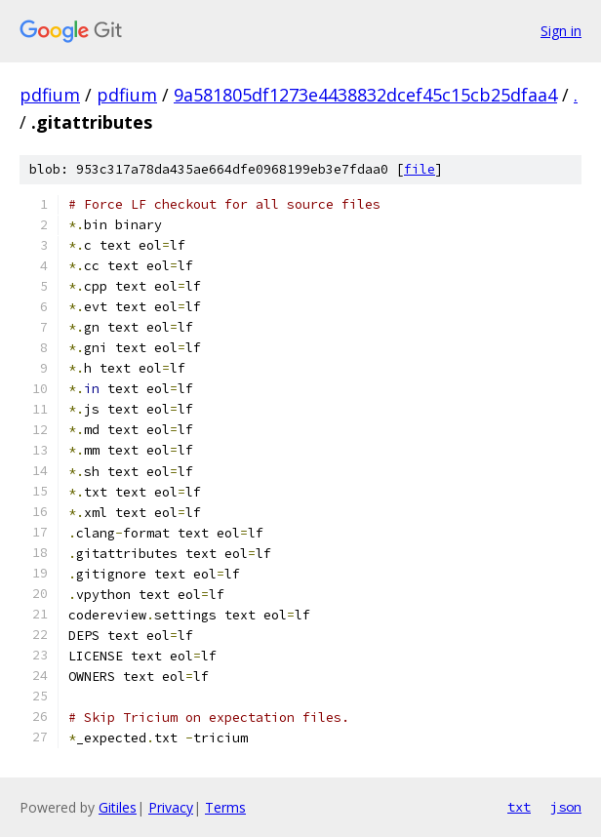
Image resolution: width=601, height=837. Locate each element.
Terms (225, 807)
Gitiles (118, 807)
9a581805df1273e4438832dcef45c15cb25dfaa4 (365, 94)
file (419, 169)
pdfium (50, 94)
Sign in (561, 30)
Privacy (170, 807)
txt (519, 807)
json (565, 807)
